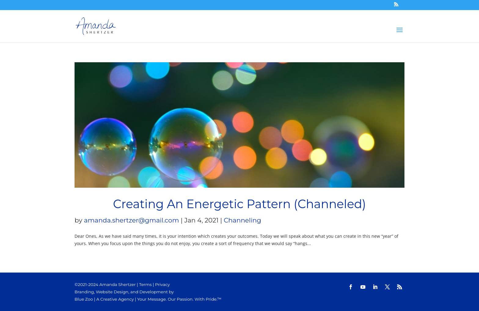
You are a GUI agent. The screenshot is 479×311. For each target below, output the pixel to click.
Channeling (242, 220)
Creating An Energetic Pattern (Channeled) (239, 204)
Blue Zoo (84, 299)
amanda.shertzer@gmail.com (131, 220)
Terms (145, 284)
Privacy (162, 284)
